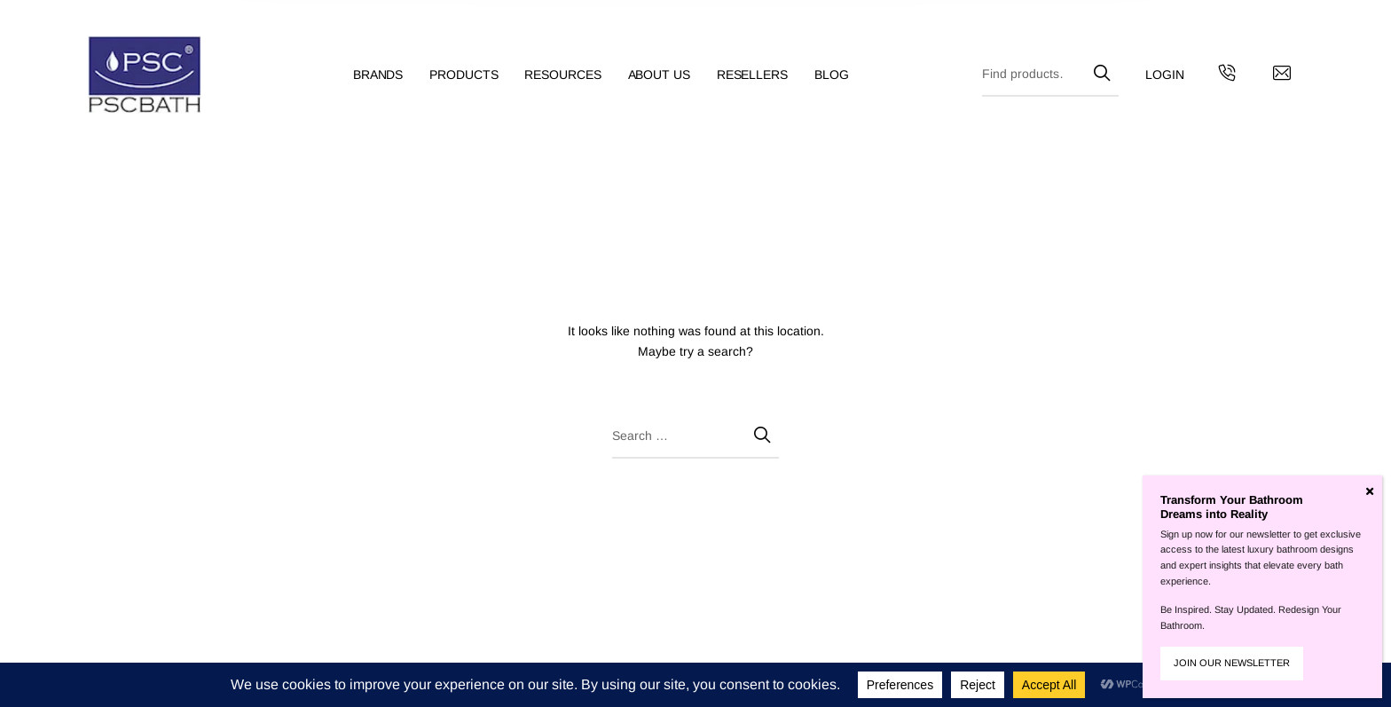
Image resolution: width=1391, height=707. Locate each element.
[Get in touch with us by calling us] (1227, 75)
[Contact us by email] (1282, 75)
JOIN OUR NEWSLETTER (1232, 662)
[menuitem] (391, 75)
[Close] (1369, 491)
